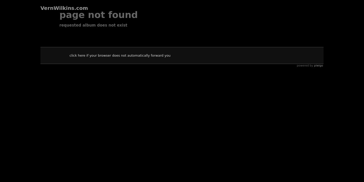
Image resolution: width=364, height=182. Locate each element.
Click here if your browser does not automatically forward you (120, 55)
